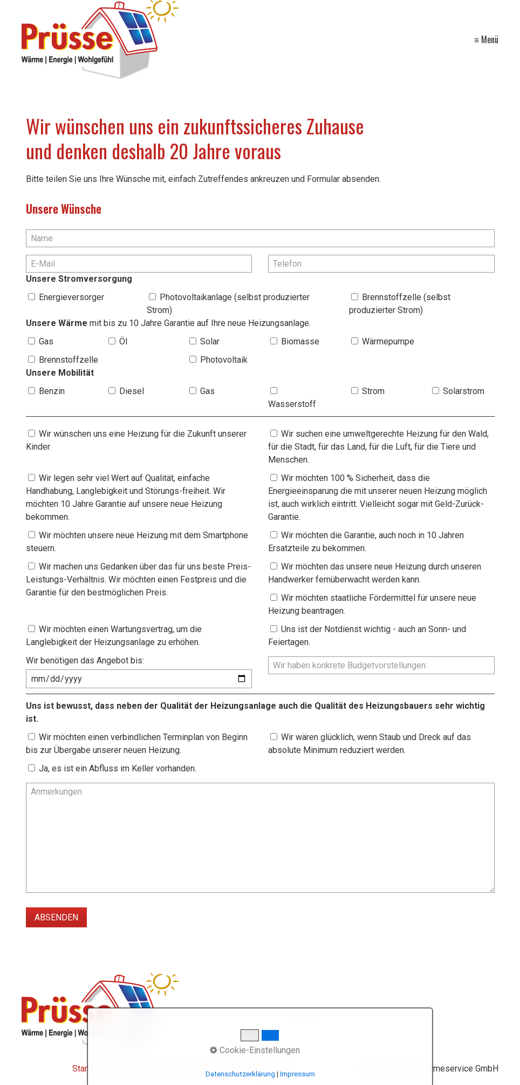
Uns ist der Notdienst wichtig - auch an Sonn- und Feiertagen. (367, 635)
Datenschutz (268, 1068)
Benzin (52, 391)
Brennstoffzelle (68, 360)
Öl (123, 341)
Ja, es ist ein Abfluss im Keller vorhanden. (117, 768)
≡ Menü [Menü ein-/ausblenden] (486, 39)
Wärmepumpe (388, 341)
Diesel (131, 391)
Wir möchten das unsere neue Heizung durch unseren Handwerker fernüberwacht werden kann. (374, 573)
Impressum (172, 1068)
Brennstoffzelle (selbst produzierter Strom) (399, 303)
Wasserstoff (292, 404)
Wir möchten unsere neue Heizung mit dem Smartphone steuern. (137, 541)
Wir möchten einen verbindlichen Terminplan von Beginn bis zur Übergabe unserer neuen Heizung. (137, 743)
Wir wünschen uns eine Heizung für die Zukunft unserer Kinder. (136, 440)
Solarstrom (463, 391)
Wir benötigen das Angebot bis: (85, 660)
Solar (210, 341)
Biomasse (300, 341)
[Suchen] (492, 1014)
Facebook (219, 1068)
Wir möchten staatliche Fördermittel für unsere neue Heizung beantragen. (372, 604)
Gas (46, 341)
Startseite (91, 1068)
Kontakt (130, 1068)
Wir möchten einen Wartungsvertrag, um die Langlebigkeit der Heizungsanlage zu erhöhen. (114, 635)
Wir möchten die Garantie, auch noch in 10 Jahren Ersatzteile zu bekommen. (366, 541)
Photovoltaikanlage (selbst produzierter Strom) (228, 303)
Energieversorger (71, 297)
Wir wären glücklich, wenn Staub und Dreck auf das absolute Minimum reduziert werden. (369, 743)
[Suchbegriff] (390, 1014)
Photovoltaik (224, 360)
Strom (373, 391)
